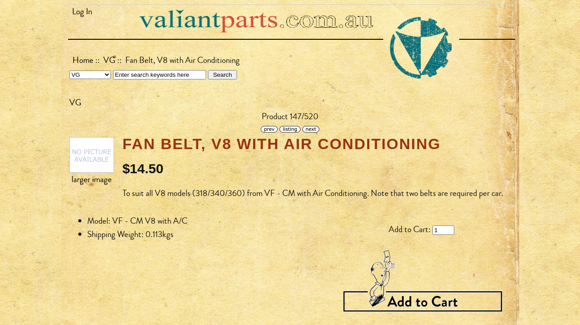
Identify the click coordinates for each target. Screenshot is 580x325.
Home (82, 60)
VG (109, 60)
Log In (82, 11)
